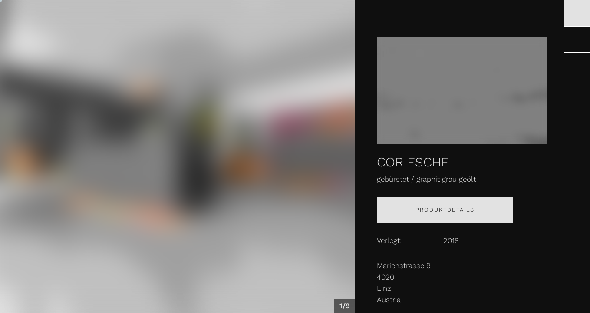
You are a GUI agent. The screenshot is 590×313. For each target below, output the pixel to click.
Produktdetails (445, 209)
